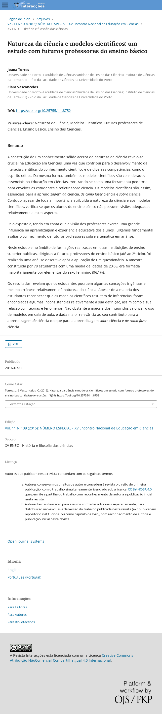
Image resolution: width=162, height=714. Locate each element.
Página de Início (19, 19)
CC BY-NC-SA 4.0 (140, 489)
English (13, 569)
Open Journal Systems (25, 541)
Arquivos (43, 19)
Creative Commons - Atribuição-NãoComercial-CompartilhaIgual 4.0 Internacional (72, 658)
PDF (15, 344)
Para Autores (17, 614)
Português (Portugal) (24, 577)
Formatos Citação (22, 404)
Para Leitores (17, 607)
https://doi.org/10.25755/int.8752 (43, 110)
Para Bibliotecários (21, 622)
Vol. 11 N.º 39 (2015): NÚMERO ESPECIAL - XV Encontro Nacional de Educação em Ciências (72, 24)
